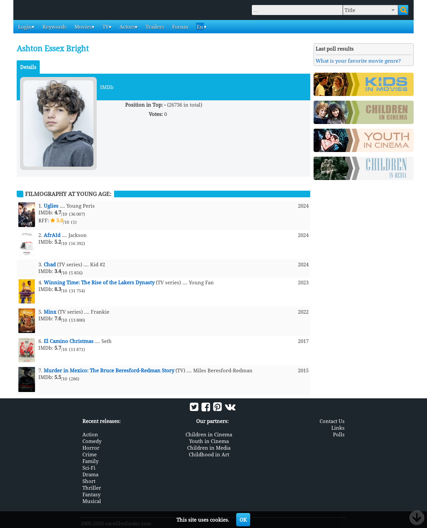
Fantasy (91, 494)
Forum (179, 26)
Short (88, 481)
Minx (50, 311)
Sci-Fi (88, 467)
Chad (50, 264)
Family (90, 461)
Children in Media (209, 447)
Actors (126, 26)
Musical (91, 501)
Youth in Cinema (209, 441)
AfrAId (52, 235)
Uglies (51, 205)
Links (338, 427)
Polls (339, 434)
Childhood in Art (209, 454)
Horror (90, 447)
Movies (82, 26)
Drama (90, 474)
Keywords (53, 26)
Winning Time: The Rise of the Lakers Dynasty (99, 282)
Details (28, 67)
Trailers (154, 26)
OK (243, 519)
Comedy (91, 441)
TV (105, 26)
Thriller (91, 487)
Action (90, 434)
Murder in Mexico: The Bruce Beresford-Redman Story (109, 370)
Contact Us (332, 421)
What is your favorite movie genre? (358, 60)
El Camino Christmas (68, 341)
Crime (89, 454)
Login (24, 26)
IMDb (106, 87)
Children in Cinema (208, 434)
